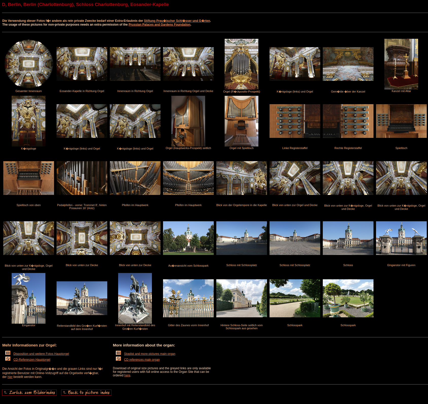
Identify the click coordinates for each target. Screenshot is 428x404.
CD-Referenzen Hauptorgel (27, 359)
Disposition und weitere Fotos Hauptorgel (37, 354)
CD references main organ (138, 359)
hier (10, 377)
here (127, 375)
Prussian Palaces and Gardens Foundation (159, 24)
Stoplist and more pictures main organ (145, 354)
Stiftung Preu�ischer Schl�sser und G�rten (177, 21)
